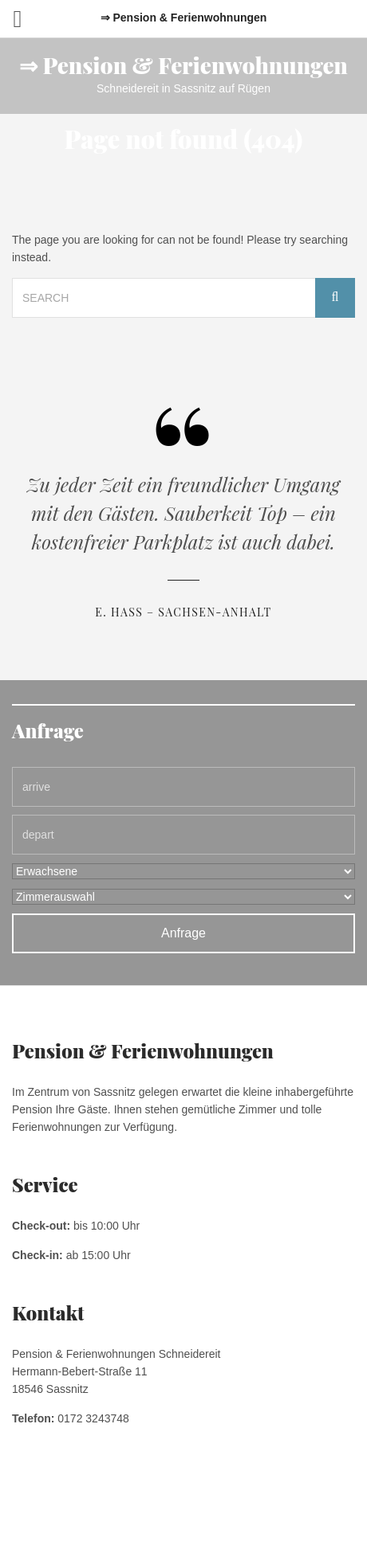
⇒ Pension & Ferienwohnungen (183, 65)
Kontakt (260, 1506)
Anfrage (183, 933)
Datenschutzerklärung (187, 1506)
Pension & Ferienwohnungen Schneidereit (183, 1525)
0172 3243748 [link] (93, 1418)
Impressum (105, 1506)
